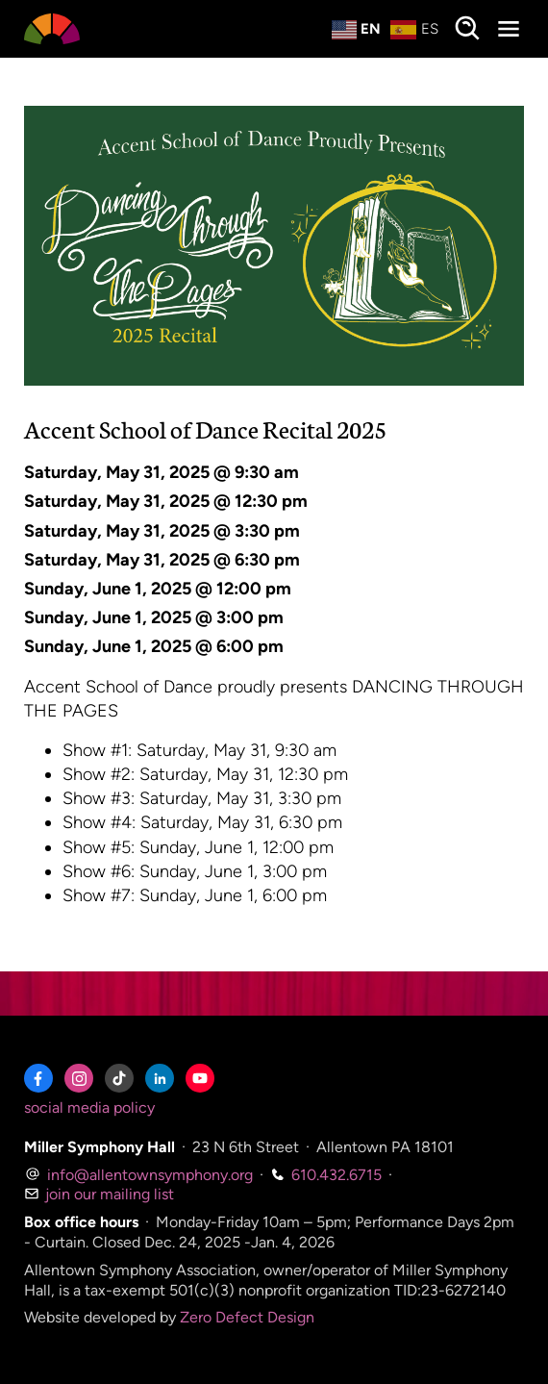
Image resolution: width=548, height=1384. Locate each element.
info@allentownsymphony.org (138, 1175)
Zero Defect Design (247, 1317)
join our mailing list (99, 1194)
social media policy (89, 1107)
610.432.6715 (326, 1175)
